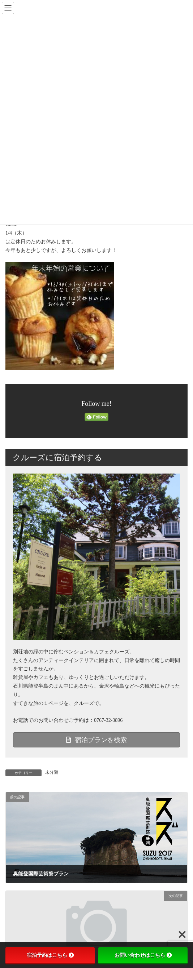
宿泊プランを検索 (96, 739)
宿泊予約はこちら (50, 955)
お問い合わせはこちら (143, 955)
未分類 (51, 772)
